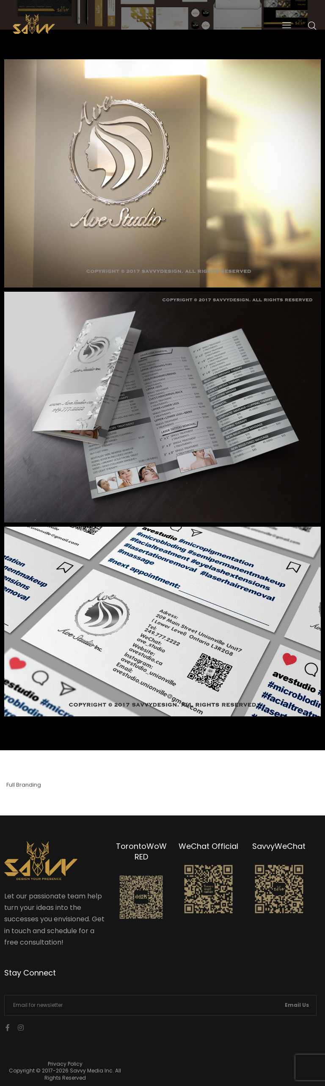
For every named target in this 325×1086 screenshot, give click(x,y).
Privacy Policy (65, 1063)
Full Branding (23, 785)
